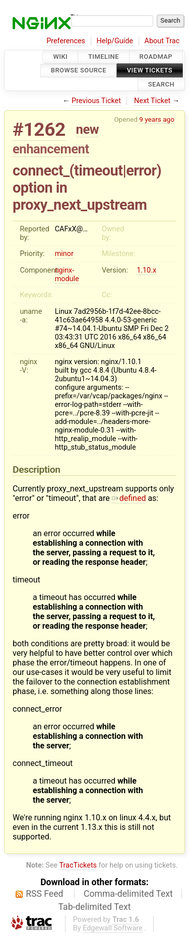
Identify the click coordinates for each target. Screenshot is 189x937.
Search (161, 84)
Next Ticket (152, 101)
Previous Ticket (96, 101)
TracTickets (78, 865)
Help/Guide (115, 41)
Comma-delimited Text (128, 894)
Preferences (65, 41)
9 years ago (156, 119)
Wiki (60, 56)
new (87, 129)
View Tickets (149, 70)
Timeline (103, 56)
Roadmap (156, 56)
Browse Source (78, 70)
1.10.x (146, 270)
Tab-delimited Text (94, 907)
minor (64, 253)
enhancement (51, 148)
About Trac (162, 41)
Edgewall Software (113, 928)
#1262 (39, 129)
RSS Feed (44, 894)
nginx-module (67, 274)
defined (129, 498)
